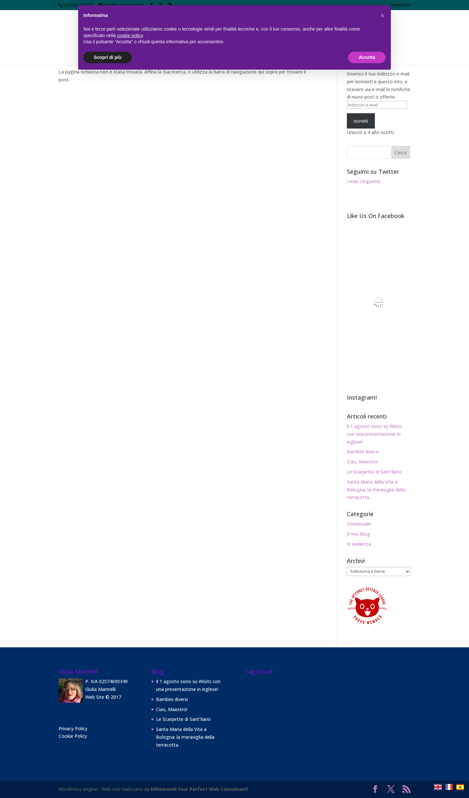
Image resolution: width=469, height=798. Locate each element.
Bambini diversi (363, 451)
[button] (382, 15)
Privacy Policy (73, 728)
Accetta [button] (367, 57)
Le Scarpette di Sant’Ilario (374, 472)
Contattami (399, 5)
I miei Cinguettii (363, 181)
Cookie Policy (73, 736)
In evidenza (359, 544)
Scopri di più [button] (107, 57)
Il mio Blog (358, 534)
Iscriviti (360, 121)
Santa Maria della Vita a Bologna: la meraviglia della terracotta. (376, 490)
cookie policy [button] (130, 35)
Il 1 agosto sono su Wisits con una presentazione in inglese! (374, 434)
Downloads (359, 524)
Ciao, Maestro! (362, 462)
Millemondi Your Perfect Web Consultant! (199, 789)
